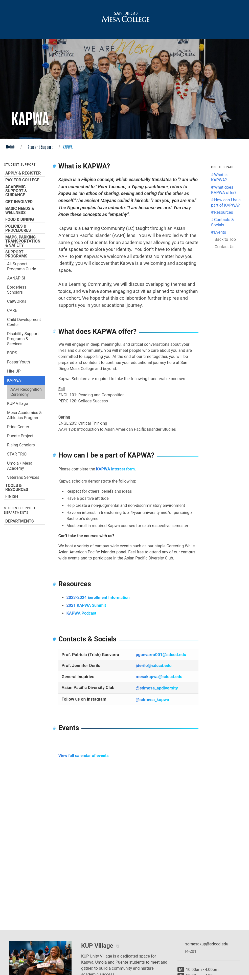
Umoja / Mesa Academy (19, 466)
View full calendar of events (83, 755)
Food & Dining (24, 219)
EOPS (12, 353)
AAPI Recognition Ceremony (26, 392)
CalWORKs (16, 301)
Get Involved (24, 201)
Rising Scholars (21, 445)
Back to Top (225, 239)
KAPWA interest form (115, 469)
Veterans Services (23, 477)
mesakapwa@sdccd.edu (159, 676)
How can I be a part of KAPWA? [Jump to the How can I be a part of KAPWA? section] (226, 203)
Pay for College (24, 179)
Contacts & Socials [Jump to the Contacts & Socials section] (222, 222)
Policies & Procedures (24, 228)
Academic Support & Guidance (24, 190)
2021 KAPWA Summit (86, 605)
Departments (24, 521)
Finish (24, 496)
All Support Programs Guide (21, 266)
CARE (12, 310)
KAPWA (14, 380)
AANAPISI (16, 278)
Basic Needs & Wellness (24, 210)
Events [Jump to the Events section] (220, 232)
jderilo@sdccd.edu (154, 665)
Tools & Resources (24, 487)
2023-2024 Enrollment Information (98, 597)
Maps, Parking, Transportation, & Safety (24, 241)
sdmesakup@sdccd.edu (206, 944)
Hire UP (14, 371)
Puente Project (20, 436)
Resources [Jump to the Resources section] (223, 212)
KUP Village (17, 403)
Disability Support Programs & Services (23, 338)
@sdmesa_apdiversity (157, 687)
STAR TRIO (17, 454)
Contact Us (225, 246)
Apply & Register (24, 173)
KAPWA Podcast (81, 613)
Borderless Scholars (16, 290)
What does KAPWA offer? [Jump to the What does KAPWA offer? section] (223, 190)
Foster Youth (18, 362)
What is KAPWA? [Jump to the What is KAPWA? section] (219, 177)
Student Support (40, 146)
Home (10, 146)
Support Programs (24, 253)
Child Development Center (24, 322)
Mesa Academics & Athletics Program (24, 415)
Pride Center (18, 426)
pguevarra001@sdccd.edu (161, 654)
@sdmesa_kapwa (152, 699)
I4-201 (190, 951)
